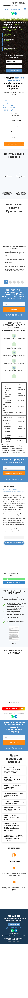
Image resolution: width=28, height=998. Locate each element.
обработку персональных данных (14, 315)
